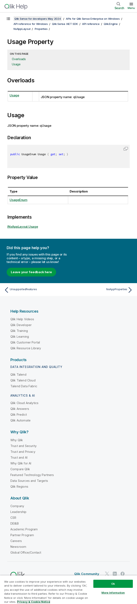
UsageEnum (18, 200)
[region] (68, 589)
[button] (126, 149)
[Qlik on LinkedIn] (115, 573)
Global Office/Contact (25, 552)
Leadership (18, 512)
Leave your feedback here (31, 272)
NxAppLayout (22, 28)
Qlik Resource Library (25, 348)
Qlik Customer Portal (25, 342)
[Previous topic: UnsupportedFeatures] (35, 290)
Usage (16, 64)
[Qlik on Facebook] (123, 573)
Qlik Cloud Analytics (24, 403)
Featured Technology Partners (32, 475)
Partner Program (22, 535)
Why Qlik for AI (20, 463)
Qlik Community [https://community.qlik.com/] (86, 574)
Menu (131, 8)
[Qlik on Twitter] (107, 573)
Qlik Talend (18, 374)
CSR (13, 517)
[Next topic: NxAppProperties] (102, 290)
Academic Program (24, 529)
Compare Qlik (20, 469)
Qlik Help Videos (22, 319)
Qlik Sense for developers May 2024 (37, 18)
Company (17, 506)
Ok (113, 583)
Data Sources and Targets (29, 480)
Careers (16, 541)
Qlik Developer (21, 325)
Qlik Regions (19, 486)
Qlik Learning (19, 336)
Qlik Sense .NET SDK (65, 24)
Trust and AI (18, 457)
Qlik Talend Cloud (23, 380)
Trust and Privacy (22, 451)
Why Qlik (16, 440)
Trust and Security (23, 446)
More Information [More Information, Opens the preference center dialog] (113, 592)
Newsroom (18, 546)
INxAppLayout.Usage (22, 227)
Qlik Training (19, 330)
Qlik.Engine (110, 24)
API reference (91, 24)
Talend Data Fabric (23, 386)
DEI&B (14, 523)
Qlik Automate (20, 420)
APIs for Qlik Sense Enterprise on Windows (93, 18)
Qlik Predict (18, 414)
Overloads (19, 59)
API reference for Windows (31, 24)
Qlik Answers (19, 408)
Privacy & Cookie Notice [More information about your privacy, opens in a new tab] (33, 601)
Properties (41, 28)
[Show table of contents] (8, 19)
